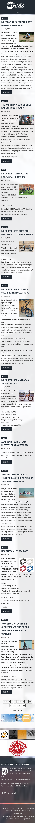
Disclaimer (30, 808)
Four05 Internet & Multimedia (12, 819)
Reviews (4, 18)
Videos (4, 438)
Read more (6, 92)
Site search (18, 813)
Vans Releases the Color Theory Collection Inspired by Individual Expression (17, 478)
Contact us (26, 811)
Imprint (5, 808)
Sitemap (9, 811)
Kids (3, 170)
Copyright (20, 808)
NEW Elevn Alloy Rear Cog (14, 551)
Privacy (12, 808)
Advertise (17, 811)
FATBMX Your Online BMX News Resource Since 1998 (17, 5)
